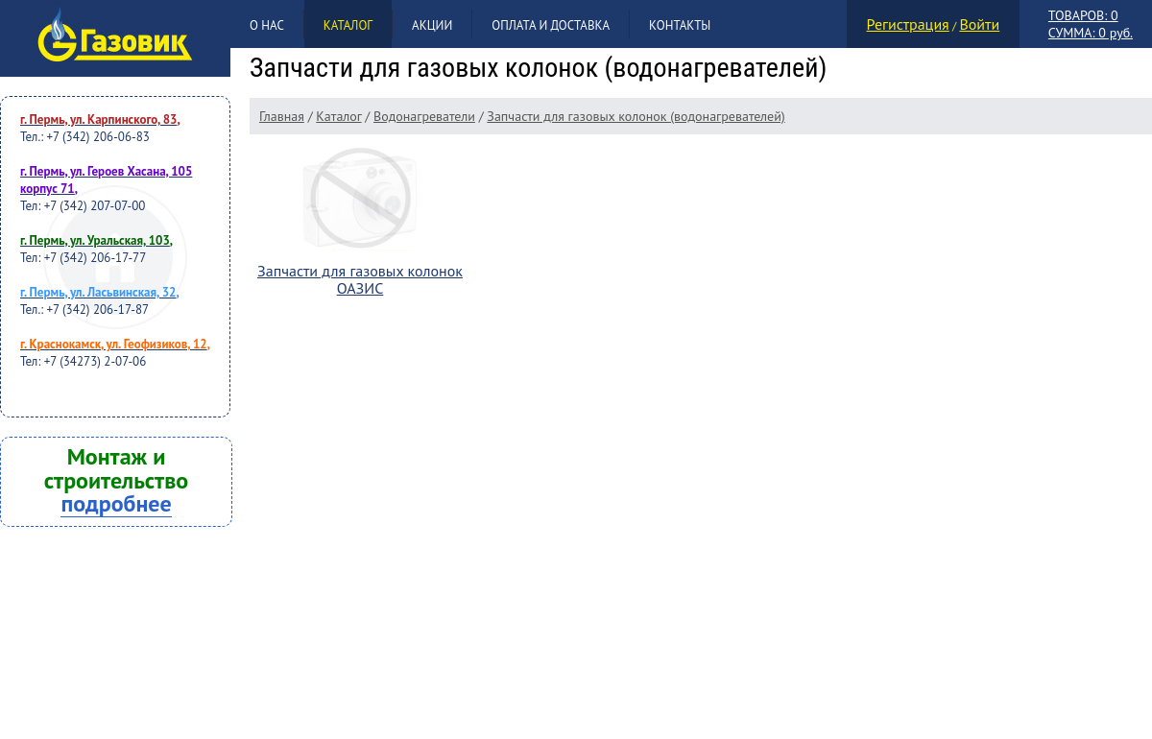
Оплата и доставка (551, 25)
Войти (979, 24)
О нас (267, 25)
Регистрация (908, 24)
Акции (432, 25)
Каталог (348, 25)
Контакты (679, 25)
